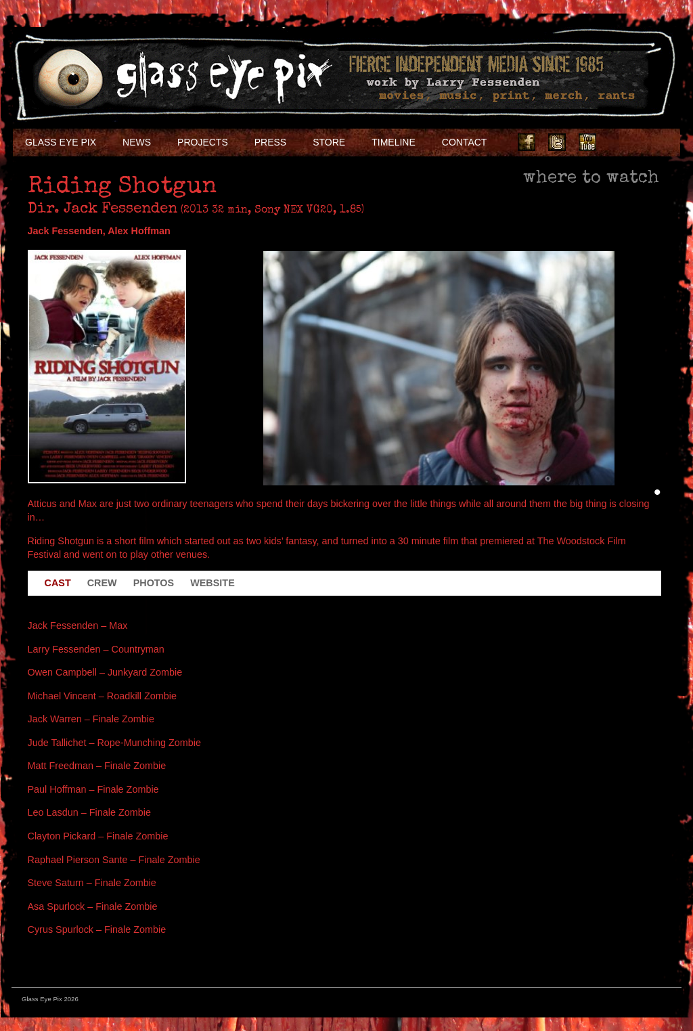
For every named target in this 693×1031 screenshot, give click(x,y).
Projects (202, 142)
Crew (102, 582)
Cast (58, 582)
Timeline (394, 142)
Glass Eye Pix (60, 142)
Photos (154, 582)
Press (270, 142)
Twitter (557, 142)
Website (212, 582)
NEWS (136, 142)
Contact (464, 142)
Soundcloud (648, 142)
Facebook (526, 142)
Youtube (587, 142)
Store (329, 142)
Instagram (618, 142)
